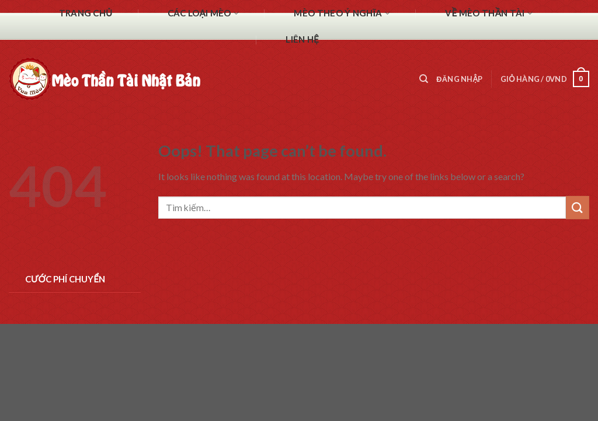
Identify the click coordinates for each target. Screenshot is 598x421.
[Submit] (577, 207)
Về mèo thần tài (489, 13)
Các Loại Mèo (203, 13)
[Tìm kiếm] (423, 79)
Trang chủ (86, 13)
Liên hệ (302, 39)
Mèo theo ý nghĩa (342, 13)
